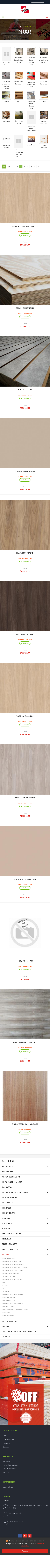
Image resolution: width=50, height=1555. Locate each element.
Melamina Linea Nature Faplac (12, 1261)
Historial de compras (10, 1465)
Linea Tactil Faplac (8, 1258)
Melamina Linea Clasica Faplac (12, 1270)
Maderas (6, 1218)
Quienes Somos (8, 1439)
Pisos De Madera (9, 1244)
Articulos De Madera (12, 1182)
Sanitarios (7, 1326)
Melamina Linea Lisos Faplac (12, 1279)
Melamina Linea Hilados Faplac (13, 1294)
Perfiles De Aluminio (11, 1234)
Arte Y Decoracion (11, 1177)
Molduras (7, 1223)
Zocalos (6, 1337)
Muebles (6, 1229)
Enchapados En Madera (10, 1273)
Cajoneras (7, 1187)
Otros (4, 1288)
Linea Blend (6, 1313)
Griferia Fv (7, 1203)
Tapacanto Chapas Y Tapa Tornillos (19, 1332)
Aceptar (25, 1551)
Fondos (5, 1285)
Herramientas (8, 1213)
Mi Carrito (6, 1472)
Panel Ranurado (8, 1316)
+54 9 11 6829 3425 (37, 2)
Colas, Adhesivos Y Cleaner (15, 1192)
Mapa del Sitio (8, 1487)
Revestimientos (9, 1321)
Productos (6, 1443)
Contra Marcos (9, 1198)
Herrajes (6, 1208)
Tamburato (6, 1291)
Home (20, 26)
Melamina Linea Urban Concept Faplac (15, 1267)
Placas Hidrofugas (8, 1300)
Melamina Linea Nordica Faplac (13, 1264)
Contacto (6, 1447)
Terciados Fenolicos (9, 1276)
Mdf (3, 1282)
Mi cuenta (6, 1461)
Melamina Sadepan (9, 1306)
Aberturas (7, 1167)
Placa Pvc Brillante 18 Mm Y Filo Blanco (15, 1309)
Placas (5, 1255)
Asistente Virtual (15, 1513)
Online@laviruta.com (16, 1521)
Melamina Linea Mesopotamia (12, 1303)
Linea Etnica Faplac (8, 1297)
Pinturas (6, 1239)
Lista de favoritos (9, 1469)
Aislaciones (7, 1172)
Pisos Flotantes (10, 1249)
